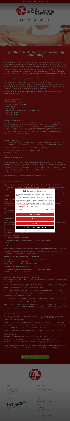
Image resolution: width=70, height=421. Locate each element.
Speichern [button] (35, 219)
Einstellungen (22, 206)
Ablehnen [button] (35, 223)
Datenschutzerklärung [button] (36, 230)
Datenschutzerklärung (31, 204)
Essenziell (19, 209)
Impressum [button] (43, 230)
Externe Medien (48, 209)
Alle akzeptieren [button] (35, 214)
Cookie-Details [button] (28, 230)
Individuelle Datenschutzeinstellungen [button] (35, 227)
